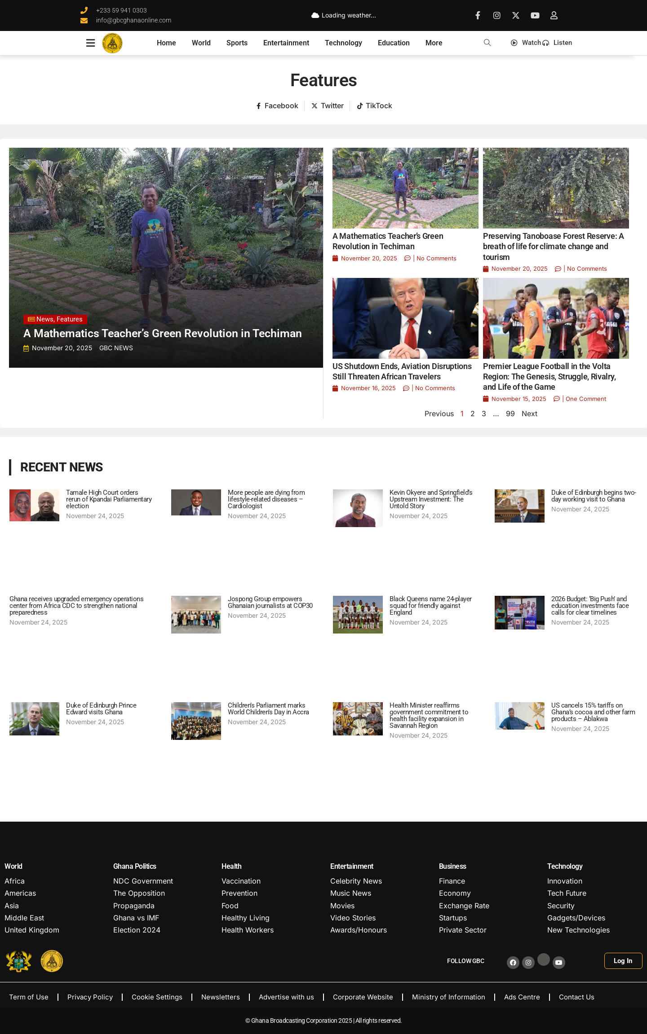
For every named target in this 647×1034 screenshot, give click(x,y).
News (44, 319)
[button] (487, 42)
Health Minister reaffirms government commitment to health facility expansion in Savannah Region (429, 715)
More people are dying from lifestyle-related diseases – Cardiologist (266, 499)
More (434, 43)
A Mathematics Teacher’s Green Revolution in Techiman (162, 333)
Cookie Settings (157, 997)
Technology (343, 43)
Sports (237, 43)
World (201, 43)
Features (323, 80)
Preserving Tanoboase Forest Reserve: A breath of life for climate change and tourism (553, 246)
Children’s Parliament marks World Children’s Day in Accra (268, 708)
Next (529, 413)
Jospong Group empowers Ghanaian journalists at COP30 (270, 602)
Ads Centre (522, 997)
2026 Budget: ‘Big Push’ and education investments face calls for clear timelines (590, 605)
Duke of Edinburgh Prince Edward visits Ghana (101, 708)
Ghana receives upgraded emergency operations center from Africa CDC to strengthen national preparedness (76, 605)
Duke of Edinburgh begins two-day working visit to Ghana (593, 495)
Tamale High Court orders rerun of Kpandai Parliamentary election (108, 499)
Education (394, 43)
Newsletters (220, 997)
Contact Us (576, 997)
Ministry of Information (448, 997)
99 (510, 413)
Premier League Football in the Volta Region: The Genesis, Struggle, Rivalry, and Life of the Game (549, 376)
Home (166, 43)
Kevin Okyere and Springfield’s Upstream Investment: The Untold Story (431, 499)
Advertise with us (286, 997)
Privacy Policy (90, 997)
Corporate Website (363, 997)
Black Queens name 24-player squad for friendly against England (431, 605)
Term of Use (29, 997)
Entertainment (286, 43)
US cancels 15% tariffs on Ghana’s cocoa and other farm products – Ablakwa (593, 712)
